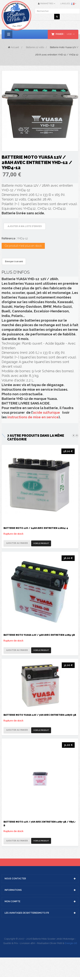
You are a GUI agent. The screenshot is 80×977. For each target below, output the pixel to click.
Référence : (9, 238)
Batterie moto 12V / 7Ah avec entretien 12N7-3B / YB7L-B (40, 824)
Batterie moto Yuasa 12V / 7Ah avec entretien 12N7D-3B (40, 715)
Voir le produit (41, 543)
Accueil (13, 47)
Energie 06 (71, 943)
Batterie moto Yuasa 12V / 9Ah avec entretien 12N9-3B (39, 635)
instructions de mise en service (33, 417)
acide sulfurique (46, 412)
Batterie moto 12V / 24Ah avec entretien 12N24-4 (36, 528)
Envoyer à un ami (14, 261)
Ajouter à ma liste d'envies (25, 226)
